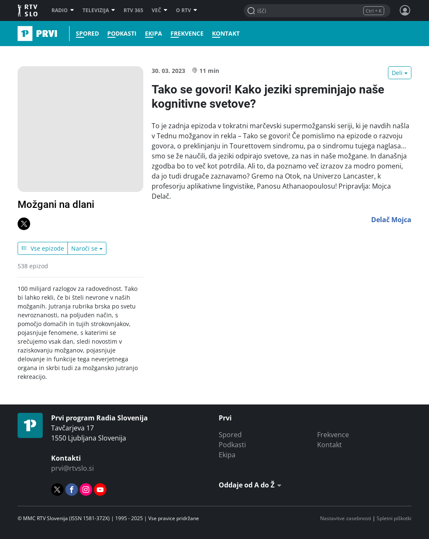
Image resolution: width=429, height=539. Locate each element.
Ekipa (153, 33)
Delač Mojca (391, 219)
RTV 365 (133, 10)
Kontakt (226, 33)
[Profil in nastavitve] (405, 10)
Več (160, 10)
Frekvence (187, 33)
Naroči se (84, 248)
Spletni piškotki (394, 518)
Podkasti (122, 33)
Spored (87, 33)
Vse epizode (42, 248)
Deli (397, 73)
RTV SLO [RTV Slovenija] (28, 10)
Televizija (99, 10)
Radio (63, 10)
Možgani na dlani (56, 204)
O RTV (186, 10)
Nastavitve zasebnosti (345, 518)
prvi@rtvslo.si (72, 468)
